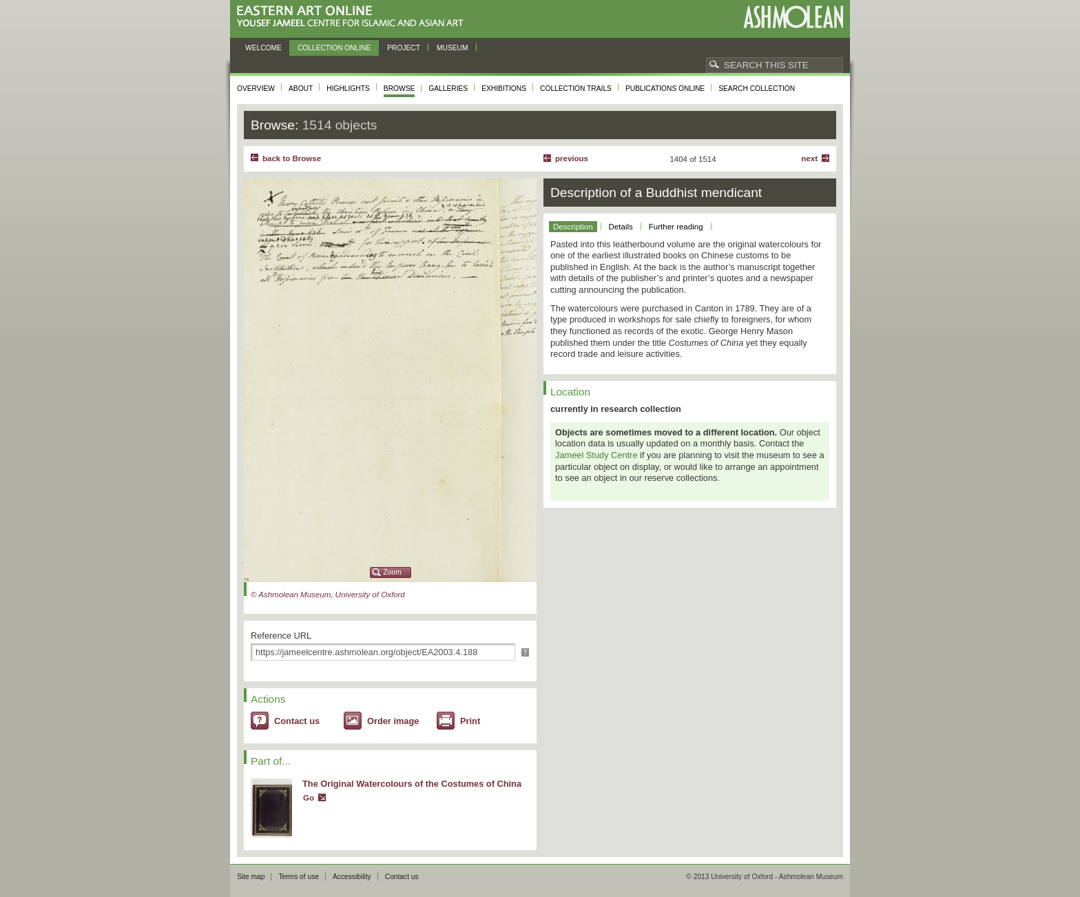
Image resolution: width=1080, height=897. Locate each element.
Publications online (665, 88)
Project (403, 48)
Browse (399, 88)
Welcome (263, 48)
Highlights (348, 88)
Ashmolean (793, 17)
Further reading (676, 227)
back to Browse (291, 158)
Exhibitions (503, 88)
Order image (393, 721)
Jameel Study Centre (596, 455)
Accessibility (352, 876)
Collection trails (576, 88)
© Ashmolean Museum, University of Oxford (328, 594)
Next (809, 158)
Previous (571, 158)
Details (621, 227)
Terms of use (298, 876)
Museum (452, 48)
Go (308, 798)
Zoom (393, 572)
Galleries (448, 88)
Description (573, 227)
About (301, 88)
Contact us (297, 721)
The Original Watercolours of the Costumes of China (411, 784)
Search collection (756, 88)
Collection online (334, 48)
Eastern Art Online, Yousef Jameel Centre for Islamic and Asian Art (353, 17)
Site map (250, 876)
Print (470, 721)
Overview (256, 88)
